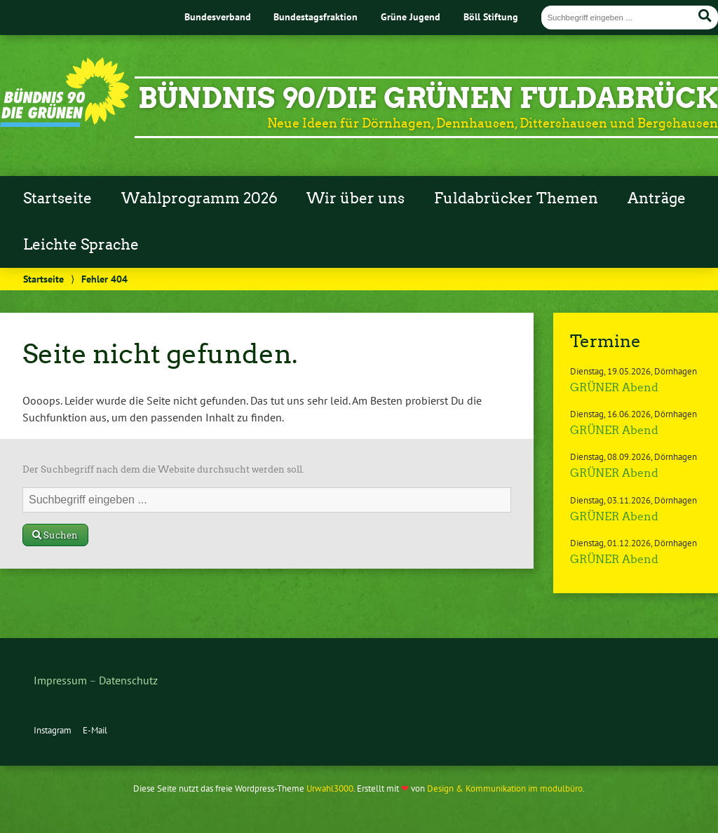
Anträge (657, 198)
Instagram (53, 730)
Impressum (60, 680)
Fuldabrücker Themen (516, 198)
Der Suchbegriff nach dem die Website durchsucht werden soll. (163, 469)
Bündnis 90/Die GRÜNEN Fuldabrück (428, 98)
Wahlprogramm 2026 (199, 198)
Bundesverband (217, 16)
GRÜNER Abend (614, 387)
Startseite (57, 198)
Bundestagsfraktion (315, 16)
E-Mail (95, 730)
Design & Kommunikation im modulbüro (505, 788)
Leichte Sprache (81, 245)
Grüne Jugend (410, 16)
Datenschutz (128, 680)
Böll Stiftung (490, 16)
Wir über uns (355, 198)
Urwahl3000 (329, 788)
